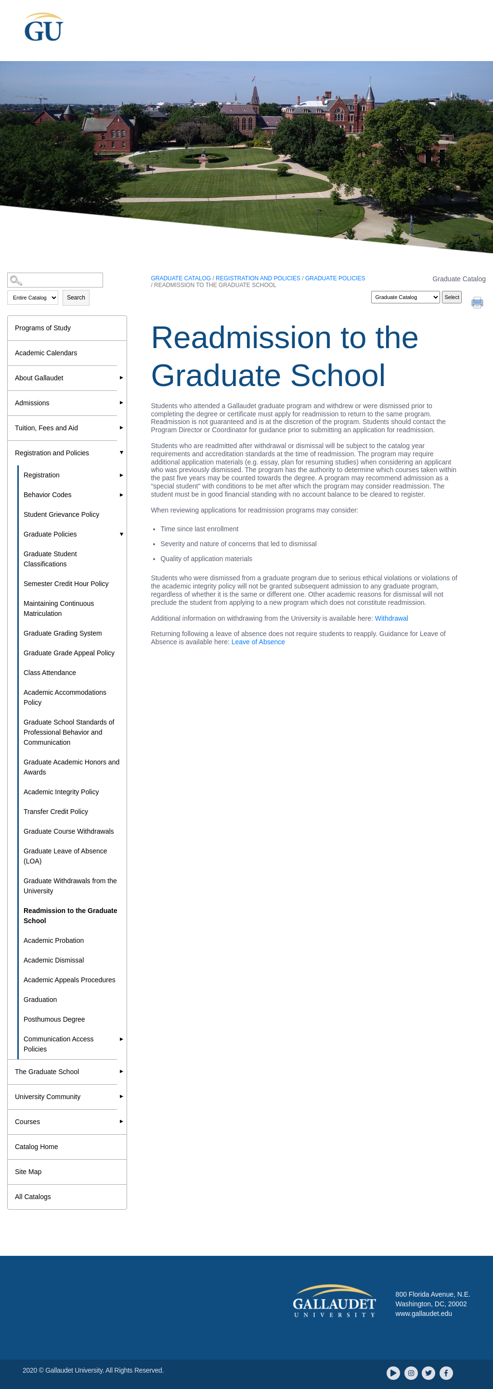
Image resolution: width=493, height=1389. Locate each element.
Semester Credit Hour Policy (66, 584)
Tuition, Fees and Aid (46, 428)
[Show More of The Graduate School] (122, 1071)
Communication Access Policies (59, 1044)
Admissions (32, 403)
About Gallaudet (39, 378)
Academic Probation (54, 940)
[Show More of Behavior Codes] (122, 495)
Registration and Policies (52, 453)
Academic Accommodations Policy (65, 697)
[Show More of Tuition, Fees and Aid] (122, 427)
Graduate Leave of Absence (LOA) (65, 856)
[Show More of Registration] (122, 475)
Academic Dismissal (54, 960)
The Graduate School (47, 1072)
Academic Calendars (46, 353)
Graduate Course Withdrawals (69, 831)
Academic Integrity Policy (61, 792)
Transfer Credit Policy (56, 811)
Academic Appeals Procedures (70, 980)
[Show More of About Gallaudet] (122, 377)
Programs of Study (43, 328)
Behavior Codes (48, 495)
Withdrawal (391, 618)
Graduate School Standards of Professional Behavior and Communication (69, 732)
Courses (27, 1122)
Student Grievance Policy (61, 514)
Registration (42, 475)
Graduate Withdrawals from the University (70, 886)
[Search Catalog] (55, 280)
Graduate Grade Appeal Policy (69, 653)
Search (76, 297)
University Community (47, 1097)
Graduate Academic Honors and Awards (71, 767)
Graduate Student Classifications (50, 559)
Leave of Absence (258, 642)
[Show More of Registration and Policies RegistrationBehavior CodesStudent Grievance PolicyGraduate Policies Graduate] (122, 452)
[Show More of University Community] (122, 1096)
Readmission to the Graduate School (70, 916)
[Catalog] (405, 297)
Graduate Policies (50, 534)
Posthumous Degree (54, 1019)
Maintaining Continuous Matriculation (59, 608)
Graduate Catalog (181, 278)
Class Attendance (50, 672)
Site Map (28, 1172)
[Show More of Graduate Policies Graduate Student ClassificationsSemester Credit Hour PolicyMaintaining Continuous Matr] (122, 534)
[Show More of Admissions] (122, 402)
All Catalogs (33, 1197)
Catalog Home (36, 1147)
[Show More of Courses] (122, 1121)
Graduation (40, 999)
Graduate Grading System (63, 633)
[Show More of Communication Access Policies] (122, 1039)
